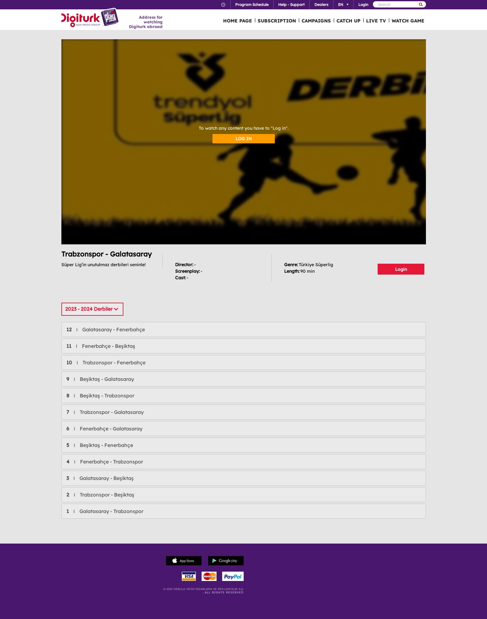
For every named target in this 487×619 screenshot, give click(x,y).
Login (401, 269)
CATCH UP (348, 21)
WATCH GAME (408, 21)
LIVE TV (376, 21)
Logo (90, 18)
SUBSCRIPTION (277, 21)
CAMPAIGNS (316, 21)
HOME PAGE (237, 21)
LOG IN (244, 139)
